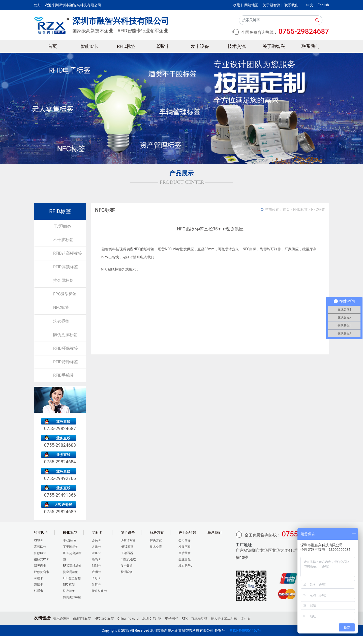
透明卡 (96, 572)
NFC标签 (61, 307)
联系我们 (291, 5)
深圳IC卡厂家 (152, 618)
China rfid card (128, 618)
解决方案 (156, 540)
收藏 (236, 5)
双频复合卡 (41, 572)
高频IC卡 (40, 547)
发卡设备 (200, 46)
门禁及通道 (128, 559)
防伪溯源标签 (65, 334)
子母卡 (96, 578)
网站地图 (251, 5)
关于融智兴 (271, 5)
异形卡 (96, 584)
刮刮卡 (96, 565)
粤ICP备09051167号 (245, 630)
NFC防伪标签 (104, 618)
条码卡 (96, 559)
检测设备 (127, 572)
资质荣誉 (184, 553)
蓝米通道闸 (61, 618)
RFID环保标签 (65, 348)
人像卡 (96, 547)
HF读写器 (127, 547)
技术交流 (237, 46)
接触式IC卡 (41, 559)
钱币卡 (38, 591)
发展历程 (184, 547)
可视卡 (38, 578)
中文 (309, 5)
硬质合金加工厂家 (224, 618)
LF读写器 (127, 553)
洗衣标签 (61, 321)
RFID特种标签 (65, 361)
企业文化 (184, 559)
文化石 (246, 618)
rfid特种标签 (82, 618)
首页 (52, 46)
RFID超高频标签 (67, 253)
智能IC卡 (89, 46)
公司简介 (184, 540)
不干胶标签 (63, 239)
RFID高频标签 (65, 266)
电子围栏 (171, 618)
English (323, 5)
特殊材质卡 (99, 591)
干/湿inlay (62, 226)
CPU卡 (38, 540)
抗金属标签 (63, 280)
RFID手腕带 (63, 375)
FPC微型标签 (65, 294)
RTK (185, 618)
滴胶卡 (38, 584)
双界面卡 (40, 565)
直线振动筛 (199, 618)
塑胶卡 (163, 46)
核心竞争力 (186, 565)
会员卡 (96, 540)
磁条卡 (96, 553)
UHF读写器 (128, 540)
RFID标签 (126, 46)
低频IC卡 (40, 553)
